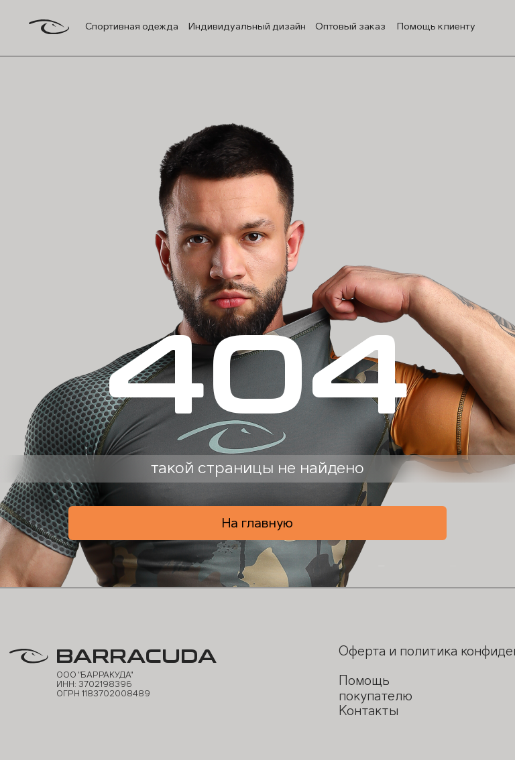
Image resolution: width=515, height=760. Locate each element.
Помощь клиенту (436, 26)
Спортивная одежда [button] (131, 26)
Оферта (362, 651)
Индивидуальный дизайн (247, 26)
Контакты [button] (368, 710)
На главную (257, 523)
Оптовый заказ (350, 26)
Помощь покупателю (375, 688)
